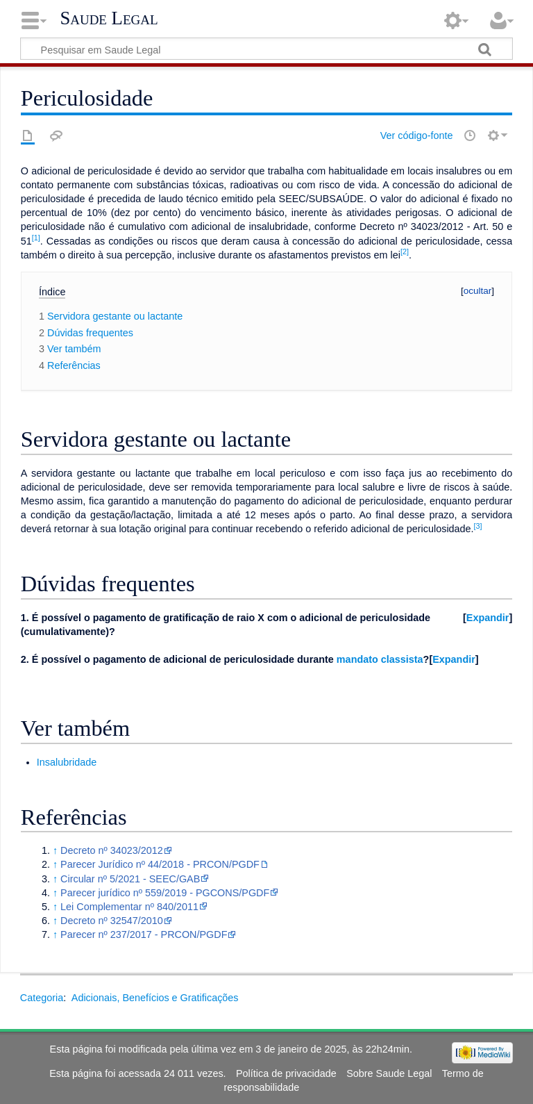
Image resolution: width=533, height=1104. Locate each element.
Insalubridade (66, 762)
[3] (478, 526)
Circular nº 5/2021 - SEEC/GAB (130, 878)
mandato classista (380, 659)
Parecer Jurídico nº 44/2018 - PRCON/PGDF (160, 864)
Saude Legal (109, 18)
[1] (36, 237)
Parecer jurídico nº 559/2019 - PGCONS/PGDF (164, 892)
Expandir (487, 617)
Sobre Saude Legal (389, 1073)
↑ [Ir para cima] (55, 850)
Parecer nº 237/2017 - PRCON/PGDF (143, 934)
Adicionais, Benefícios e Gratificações (155, 997)
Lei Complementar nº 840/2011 (129, 906)
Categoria (41, 997)
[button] (487, 618)
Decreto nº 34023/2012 (111, 850)
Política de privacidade (286, 1073)
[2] (404, 251)
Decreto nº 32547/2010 (111, 920)
